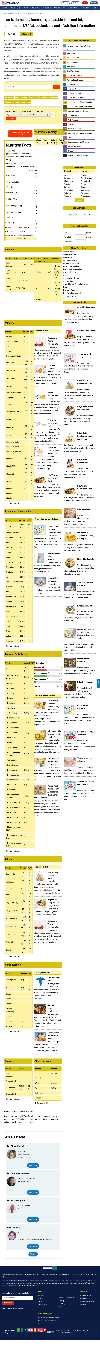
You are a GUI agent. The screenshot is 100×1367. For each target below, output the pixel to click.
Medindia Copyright (82, 1358)
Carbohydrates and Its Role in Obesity (53, 1063)
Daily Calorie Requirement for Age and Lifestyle (85, 436)
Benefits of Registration (66, 1325)
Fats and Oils (72, 89)
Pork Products (73, 120)
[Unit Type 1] (72, 214)
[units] (53, 115)
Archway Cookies (70, 260)
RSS (35, 1357)
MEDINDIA (10, 3)
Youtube (38, 1357)
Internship (41, 1329)
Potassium (68, 193)
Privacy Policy (60, 1360)
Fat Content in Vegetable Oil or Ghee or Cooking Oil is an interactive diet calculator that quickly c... (78, 548)
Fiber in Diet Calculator (85, 559)
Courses (40, 1326)
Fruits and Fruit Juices (76, 98)
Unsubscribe (42, 1352)
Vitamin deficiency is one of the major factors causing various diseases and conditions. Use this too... (79, 770)
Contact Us (84, 1319)
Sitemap (61, 1328)
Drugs (66, 8)
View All (33, 1282)
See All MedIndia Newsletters (12, 1336)
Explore (6, 8)
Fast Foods (71, 84)
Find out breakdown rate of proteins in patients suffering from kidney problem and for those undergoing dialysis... (47, 593)
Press (61, 1335)
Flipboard (44, 1357)
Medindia (7, 13)
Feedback (98, 683)
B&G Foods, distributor (71, 266)
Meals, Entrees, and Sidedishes (79, 111)
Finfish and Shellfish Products (79, 93)
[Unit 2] (80, 214)
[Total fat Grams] (80, 233)
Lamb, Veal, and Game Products (34, 13)
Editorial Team (42, 1332)
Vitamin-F (51, 393)
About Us (41, 1319)
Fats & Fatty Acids (41, 97)
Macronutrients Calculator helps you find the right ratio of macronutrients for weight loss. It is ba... (79, 671)
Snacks (70, 138)
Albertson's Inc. (69, 251)
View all (79, 200)
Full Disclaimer (29, 1313)
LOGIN (85, 3)
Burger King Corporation (72, 269)
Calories (18, 97)
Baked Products (73, 58)
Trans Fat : (67, 237)
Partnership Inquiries (45, 1341)
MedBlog (62, 1331)
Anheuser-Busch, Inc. (71, 254)
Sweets (71, 151)
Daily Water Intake (84, 509)
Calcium (67, 187)
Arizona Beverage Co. (71, 263)
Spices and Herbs (74, 146)
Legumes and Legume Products (80, 107)
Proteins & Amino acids (12, 102)
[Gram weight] (28, 115)
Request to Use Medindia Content (48, 1345)
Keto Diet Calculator (84, 606)
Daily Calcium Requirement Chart (52, 903)
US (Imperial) (26, 34)
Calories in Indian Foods (86, 331)
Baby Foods (71, 53)
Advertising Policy (85, 1326)
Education (86, 8)
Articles (58, 8)
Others (28, 102)
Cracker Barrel (68, 281)
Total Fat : (67, 233)
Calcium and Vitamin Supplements (52, 369)
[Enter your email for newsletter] (17, 1326)
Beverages (71, 67)
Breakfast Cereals (73, 71)
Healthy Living (17, 8)
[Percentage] (80, 241)
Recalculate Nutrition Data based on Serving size (24, 111)
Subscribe (8, 1330)
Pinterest (31, 1357)
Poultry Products (74, 124)
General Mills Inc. (69, 296)
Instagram (41, 1357)
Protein (67, 184)
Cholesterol (68, 181)
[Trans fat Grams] (80, 237)
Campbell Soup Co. (70, 272)
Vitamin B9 (51, 475)
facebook (22, 1357)
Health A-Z (37, 8)
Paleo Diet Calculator (85, 682)
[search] (47, 1296)
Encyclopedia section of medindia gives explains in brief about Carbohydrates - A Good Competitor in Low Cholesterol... (47, 1020)
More (95, 8)
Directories (75, 8)
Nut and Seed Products (76, 115)
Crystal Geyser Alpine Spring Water (76, 284)
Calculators (47, 8)
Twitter (25, 1357)
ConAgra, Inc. (68, 275)
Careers (40, 1323)
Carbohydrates (53, 97)
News (27, 8)
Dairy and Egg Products (75, 80)
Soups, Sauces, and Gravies (78, 142)
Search (57, 87)
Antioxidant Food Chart (86, 307)
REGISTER (94, 3)
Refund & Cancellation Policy (47, 1348)
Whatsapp (18, 1357)
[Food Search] (33, 87)
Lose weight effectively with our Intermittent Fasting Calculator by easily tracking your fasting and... (79, 594)
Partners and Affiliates (87, 1329)
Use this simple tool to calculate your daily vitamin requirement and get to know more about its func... (79, 498)
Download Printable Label (20, 133)
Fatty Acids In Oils (54, 759)
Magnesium (52, 927)
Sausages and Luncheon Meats (80, 133)
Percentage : (68, 241)
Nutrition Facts (17, 13)
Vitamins (25, 97)
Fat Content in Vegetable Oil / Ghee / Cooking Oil (85, 536)
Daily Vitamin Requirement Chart (52, 506)
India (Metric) (11, 34)
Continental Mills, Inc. (71, 278)
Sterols (22, 102)
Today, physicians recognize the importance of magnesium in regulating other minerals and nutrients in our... (47, 936)
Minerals (32, 97)
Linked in (28, 1357)
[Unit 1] (65, 214)
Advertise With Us (85, 1323)
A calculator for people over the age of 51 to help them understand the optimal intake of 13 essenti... (79, 647)
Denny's (66, 287)
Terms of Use (69, 1360)
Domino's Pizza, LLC (71, 290)
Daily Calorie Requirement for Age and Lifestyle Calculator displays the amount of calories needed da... (79, 448)
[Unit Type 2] (86, 214)
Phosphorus (69, 196)
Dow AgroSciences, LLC (72, 293)
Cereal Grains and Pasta (76, 76)
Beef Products (72, 62)
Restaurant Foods (74, 129)
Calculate (11, 118)
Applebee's (67, 257)
